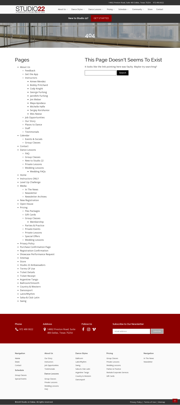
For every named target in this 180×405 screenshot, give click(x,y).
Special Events (20, 379)
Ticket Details (27, 272)
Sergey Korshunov (39, 110)
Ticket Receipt (28, 275)
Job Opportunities (35, 117)
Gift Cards (30, 214)
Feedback (30, 70)
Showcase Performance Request (37, 254)
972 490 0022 (26, 329)
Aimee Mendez (38, 81)
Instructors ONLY (29, 178)
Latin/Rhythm (27, 293)
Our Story (30, 121)
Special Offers (32, 236)
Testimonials (32, 131)
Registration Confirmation (34, 250)
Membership (37, 221)
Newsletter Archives (36, 196)
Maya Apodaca (38, 103)
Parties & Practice (34, 225)
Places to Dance (33, 124)
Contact (159, 9)
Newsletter (31, 193)
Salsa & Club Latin (29, 297)
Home (23, 175)
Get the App (31, 74)
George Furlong (38, 92)
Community (138, 9)
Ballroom (79, 358)
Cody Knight (36, 88)
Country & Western (30, 286)
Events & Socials (33, 139)
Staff (27, 128)
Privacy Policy (27, 243)
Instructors (31, 77)
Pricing (111, 9)
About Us (63, 9)
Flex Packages (32, 211)
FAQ (27, 153)
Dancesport (26, 290)
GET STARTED (101, 18)
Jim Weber (35, 99)
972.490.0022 (158, 2)
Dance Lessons (95, 9)
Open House (26, 203)
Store (150, 9)
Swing (23, 301)
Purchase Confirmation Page (35, 247)
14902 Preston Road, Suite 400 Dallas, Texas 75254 (129, 2)
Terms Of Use (27, 268)
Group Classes (32, 142)
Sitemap (24, 257)
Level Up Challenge (30, 182)
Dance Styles (78, 9)
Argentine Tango (29, 279)
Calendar (25, 135)
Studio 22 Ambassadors (32, 265)
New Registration (29, 200)
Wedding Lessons (34, 167)
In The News (31, 189)
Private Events (32, 229)
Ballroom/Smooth (29, 283)
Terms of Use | (151, 402)
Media (23, 185)
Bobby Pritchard (39, 85)
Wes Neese (36, 113)
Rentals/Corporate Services (117, 372)
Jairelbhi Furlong (39, 95)
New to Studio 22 (34, 160)
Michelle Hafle (37, 106)
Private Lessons (33, 164)
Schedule (123, 9)
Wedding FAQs (38, 171)
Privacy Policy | (137, 402)
